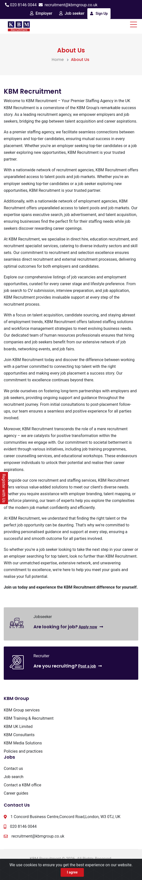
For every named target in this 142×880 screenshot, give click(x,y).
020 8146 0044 (23, 4)
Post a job (90, 666)
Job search (13, 776)
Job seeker (71, 13)
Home (58, 59)
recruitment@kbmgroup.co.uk (71, 4)
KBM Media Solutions (23, 743)
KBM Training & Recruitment (28, 718)
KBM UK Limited (18, 726)
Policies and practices (23, 751)
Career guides (16, 793)
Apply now (91, 627)
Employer (41, 13)
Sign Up (99, 13)
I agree (72, 872)
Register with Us (3, 488)
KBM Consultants (19, 734)
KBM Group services (22, 710)
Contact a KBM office (22, 785)
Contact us (13, 768)
